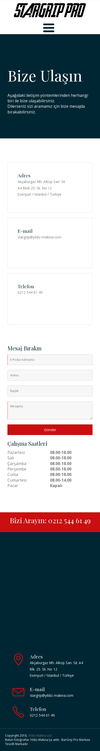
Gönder (50, 429)
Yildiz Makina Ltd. (40, 735)
